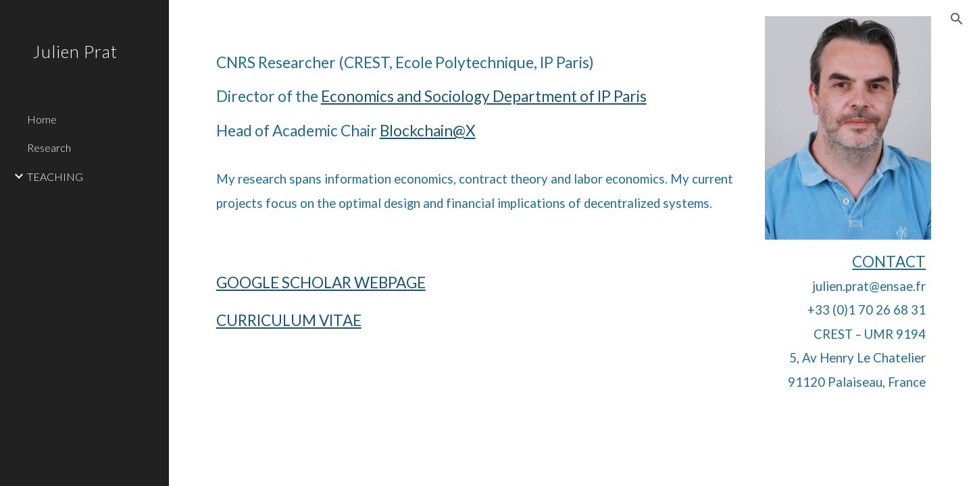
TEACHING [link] (55, 176)
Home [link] (42, 119)
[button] (957, 19)
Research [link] (49, 147)
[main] (479, 119)
